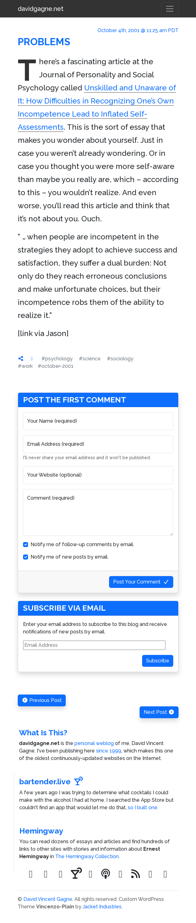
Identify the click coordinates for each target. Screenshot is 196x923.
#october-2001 (56, 366)
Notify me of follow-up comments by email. (82, 544)
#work (25, 366)
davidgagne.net (41, 8)
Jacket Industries (102, 907)
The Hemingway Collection (87, 856)
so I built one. (143, 807)
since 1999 (108, 751)
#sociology (120, 359)
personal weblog (94, 743)
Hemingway (41, 830)
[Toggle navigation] (170, 8)
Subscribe (157, 661)
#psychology (57, 359)
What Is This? (43, 732)
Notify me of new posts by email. (69, 557)
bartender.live (51, 781)
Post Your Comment (141, 582)
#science (90, 359)
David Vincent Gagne (47, 899)
